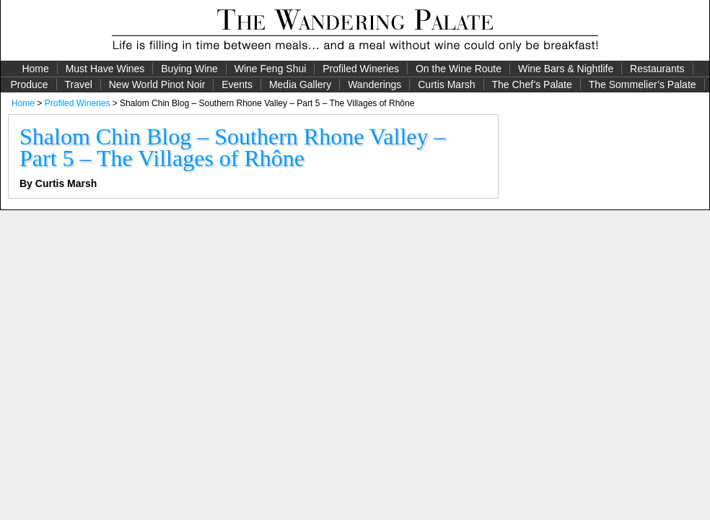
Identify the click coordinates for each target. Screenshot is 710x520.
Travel (78, 84)
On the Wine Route (458, 68)
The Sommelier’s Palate (642, 84)
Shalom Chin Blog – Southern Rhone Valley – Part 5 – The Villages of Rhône (232, 147)
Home (35, 68)
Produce (29, 84)
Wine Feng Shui (271, 68)
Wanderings (374, 84)
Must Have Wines (105, 68)
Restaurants (657, 68)
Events (237, 84)
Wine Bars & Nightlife (565, 68)
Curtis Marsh (446, 84)
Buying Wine (189, 68)
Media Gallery (300, 84)
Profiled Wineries (361, 68)
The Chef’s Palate (532, 84)
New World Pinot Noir (157, 84)
